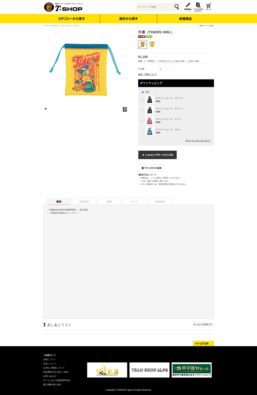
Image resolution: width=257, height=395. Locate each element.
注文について (49, 363)
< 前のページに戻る (206, 26)
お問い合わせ (49, 376)
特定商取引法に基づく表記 (55, 372)
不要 (145, 92)
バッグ (76, 26)
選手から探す (128, 18)
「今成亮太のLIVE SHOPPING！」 (63, 210)
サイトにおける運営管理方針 (56, 380)
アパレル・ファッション (60, 26)
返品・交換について (147, 74)
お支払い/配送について (54, 368)
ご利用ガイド (49, 355)
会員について (49, 359)
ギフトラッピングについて (197, 140)
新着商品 (185, 16)
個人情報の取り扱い (52, 384)
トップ (45, 26)
